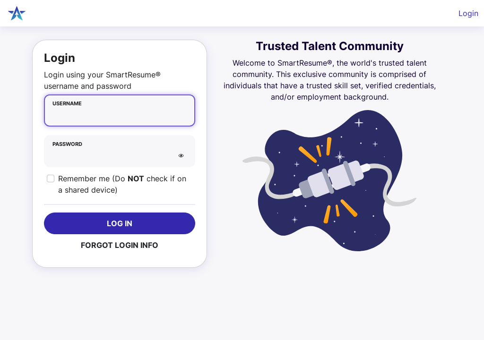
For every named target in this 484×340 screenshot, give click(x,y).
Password (67, 144)
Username (67, 104)
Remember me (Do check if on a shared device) (122, 184)
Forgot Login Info (119, 245)
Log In (119, 223)
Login (468, 13)
